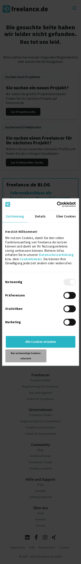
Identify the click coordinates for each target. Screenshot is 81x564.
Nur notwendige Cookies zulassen (26, 355)
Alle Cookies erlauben (40, 342)
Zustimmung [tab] (15, 216)
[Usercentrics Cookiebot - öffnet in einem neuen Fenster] (57, 204)
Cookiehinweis (31, 259)
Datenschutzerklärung (56, 255)
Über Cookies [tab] (66, 216)
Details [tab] (40, 216)
